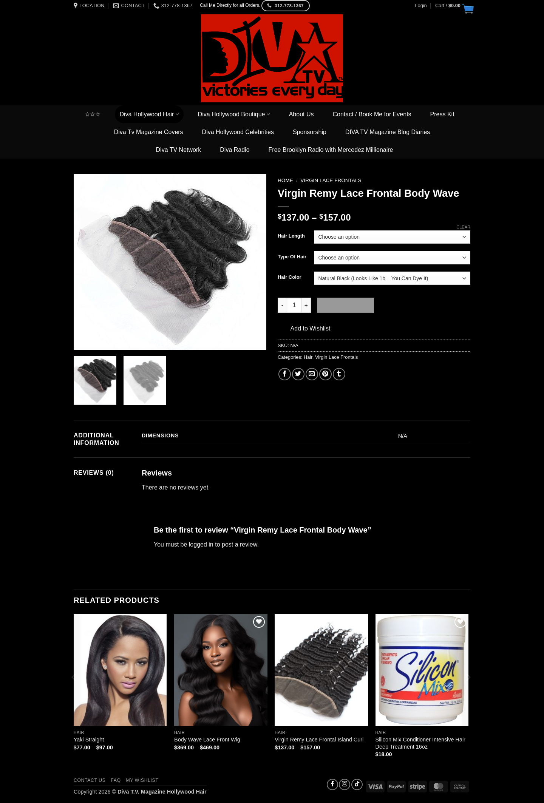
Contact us (90, 780)
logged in (201, 544)
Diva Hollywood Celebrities (238, 132)
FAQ (116, 780)
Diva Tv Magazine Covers (148, 132)
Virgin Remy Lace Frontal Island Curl (319, 740)
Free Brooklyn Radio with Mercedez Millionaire (331, 150)
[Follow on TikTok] (357, 784)
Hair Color (289, 277)
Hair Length (291, 236)
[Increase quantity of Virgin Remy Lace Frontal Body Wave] (306, 305)
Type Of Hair (292, 256)
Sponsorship (309, 132)
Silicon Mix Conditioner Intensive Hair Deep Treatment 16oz (420, 743)
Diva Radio (234, 150)
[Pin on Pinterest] (325, 374)
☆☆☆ (92, 114)
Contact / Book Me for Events (372, 114)
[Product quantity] (294, 305)
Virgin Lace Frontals (330, 180)
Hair (308, 357)
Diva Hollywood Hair (149, 114)
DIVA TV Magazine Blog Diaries (387, 132)
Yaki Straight (89, 740)
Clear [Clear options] (463, 227)
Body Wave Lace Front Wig (207, 740)
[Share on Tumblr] (339, 374)
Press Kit (442, 114)
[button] (452, 5)
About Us (301, 114)
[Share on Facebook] (284, 374)
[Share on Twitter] (298, 374)
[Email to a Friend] (312, 374)
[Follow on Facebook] (332, 784)
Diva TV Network (178, 150)
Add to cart (346, 305)
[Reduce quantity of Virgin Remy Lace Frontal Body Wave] (282, 305)
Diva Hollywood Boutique (234, 114)
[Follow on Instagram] (344, 784)
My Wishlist (142, 780)
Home (285, 180)
